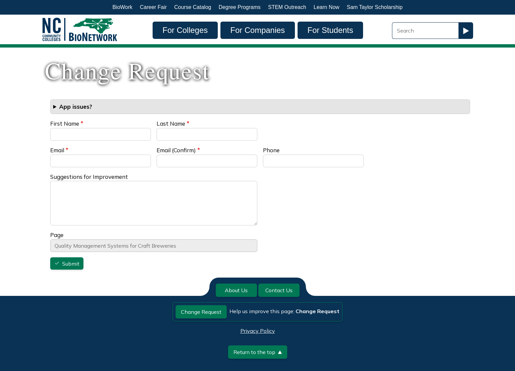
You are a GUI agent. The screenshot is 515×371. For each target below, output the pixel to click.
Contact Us (279, 290)
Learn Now (326, 7)
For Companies (257, 30)
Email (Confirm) (176, 150)
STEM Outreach (287, 7)
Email (57, 150)
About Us (236, 290)
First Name (64, 123)
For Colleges (185, 30)
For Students (330, 30)
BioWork (122, 7)
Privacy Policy (257, 330)
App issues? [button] (75, 106)
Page (57, 234)
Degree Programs (240, 7)
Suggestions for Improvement (89, 176)
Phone (271, 150)
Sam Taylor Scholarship (375, 7)
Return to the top (257, 352)
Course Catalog (192, 7)
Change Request (201, 312)
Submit (70, 263)
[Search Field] (425, 30)
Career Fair (153, 7)
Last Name (171, 123)
